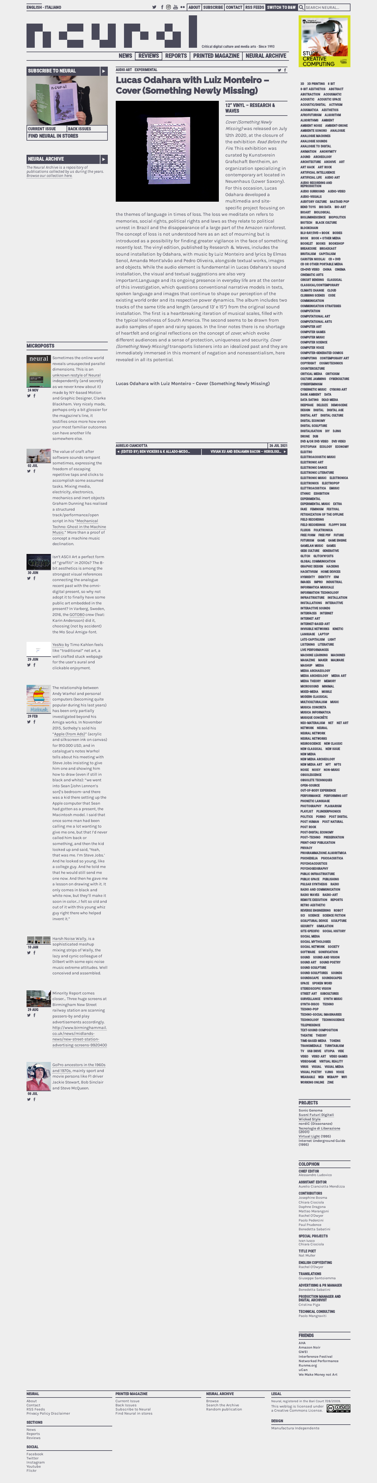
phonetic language (315, 801)
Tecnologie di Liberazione (319, 1128)
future (339, 535)
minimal (328, 686)
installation (337, 598)
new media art (311, 765)
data (327, 395)
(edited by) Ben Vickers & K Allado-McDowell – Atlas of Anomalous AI (157, 452)
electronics (309, 483)
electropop (330, 483)
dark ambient (310, 395)
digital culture (331, 415)
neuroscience (310, 744)
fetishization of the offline (321, 515)
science (313, 916)
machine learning (314, 655)
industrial (334, 582)
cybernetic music (313, 390)
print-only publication (317, 843)
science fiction (334, 916)
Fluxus (305, 530)
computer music (312, 337)
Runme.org (308, 1365)
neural (322, 728)
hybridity (307, 577)
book (304, 238)
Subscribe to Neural (52, 71)
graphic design (311, 566)
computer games (312, 332)
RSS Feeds (254, 7)
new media (308, 754)
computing (308, 358)
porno (321, 817)
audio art (124, 70)
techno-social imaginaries (321, 1015)
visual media (334, 1067)
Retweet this (29, 396)
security (306, 926)
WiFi (344, 1077)
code (331, 295)
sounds (336, 973)
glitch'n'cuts (323, 556)
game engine (337, 540)
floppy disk (337, 525)
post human (309, 822)
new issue (332, 749)
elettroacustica (313, 488)
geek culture (309, 551)
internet (326, 613)
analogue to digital (315, 146)
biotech (306, 223)
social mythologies (315, 942)
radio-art (330, 895)
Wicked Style (309, 1119)
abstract (336, 89)
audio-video (336, 191)
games (331, 546)
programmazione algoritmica (323, 853)
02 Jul (33, 466)
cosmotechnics (331, 363)
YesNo (58, 644)
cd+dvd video (310, 270)
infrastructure (312, 598)
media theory (310, 681)
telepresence (310, 1025)
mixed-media (309, 692)
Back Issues (79, 128)
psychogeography (314, 869)
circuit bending (312, 280)
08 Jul (33, 1094)
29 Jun (33, 659)
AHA (302, 1343)
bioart (305, 212)
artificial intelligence (317, 173)
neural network (312, 733)
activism (335, 105)
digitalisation (311, 431)
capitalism (327, 254)
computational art (315, 316)
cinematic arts (311, 275)
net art (342, 723)
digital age (335, 410)
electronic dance (313, 468)
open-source (310, 785)
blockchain (309, 228)
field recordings (312, 525)
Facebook (35, 1454)
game (321, 540)
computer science (313, 342)
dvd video (339, 441)
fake (303, 509)
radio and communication (320, 890)
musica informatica (315, 712)
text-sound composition (319, 1030)
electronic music (313, 478)
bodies (337, 233)
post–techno (310, 837)
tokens (335, 1041)
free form (307, 535)
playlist (306, 811)
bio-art (340, 207)
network (307, 728)
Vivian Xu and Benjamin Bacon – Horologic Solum (248, 452)
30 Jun (33, 573)
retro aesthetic (312, 905)
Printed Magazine (216, 55)
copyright (308, 363)
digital (318, 410)
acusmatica (309, 110)
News (125, 55)
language (307, 634)
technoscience (333, 1020)
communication (312, 301)
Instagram (36, 1462)
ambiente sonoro (313, 131)
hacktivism (309, 572)
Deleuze (322, 405)
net (330, 723)
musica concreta (313, 707)
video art (319, 1056)
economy (342, 447)
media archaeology (315, 671)
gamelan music (311, 546)
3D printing (316, 84)
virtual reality (331, 1061)
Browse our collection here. (49, 175)
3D (302, 84)
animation (308, 152)
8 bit (331, 84)
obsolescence (310, 775)
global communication (317, 561)
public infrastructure (317, 874)
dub (315, 436)
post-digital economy (316, 832)
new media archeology (317, 759)
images (305, 582)
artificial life (311, 178)
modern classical (314, 697)
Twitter (33, 1458)
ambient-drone (336, 126)
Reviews (148, 55)
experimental (146, 70)
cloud (331, 290)
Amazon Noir (309, 1347)
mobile (327, 692)
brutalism (308, 254)
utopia (329, 1051)
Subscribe (213, 7)
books (320, 244)
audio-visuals (311, 197)
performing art (336, 796)
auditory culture (313, 202)
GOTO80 (77, 614)
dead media (330, 400)
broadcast (328, 249)
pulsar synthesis (313, 884)
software (307, 952)
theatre (306, 1036)
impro (318, 582)
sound (305, 957)
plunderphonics (328, 811)
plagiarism (333, 806)
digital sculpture (313, 426)
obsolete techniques (316, 780)
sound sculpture (313, 968)
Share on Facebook (34, 396)
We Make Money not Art (318, 1374)
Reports (176, 55)
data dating (309, 400)
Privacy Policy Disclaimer (48, 1413)
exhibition (321, 494)
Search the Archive (222, 1405)
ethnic (305, 494)
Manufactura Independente (295, 1428)
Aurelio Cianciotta (131, 446)
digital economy (312, 421)
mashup (306, 665)
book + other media (326, 238)
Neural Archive (266, 55)
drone (305, 436)
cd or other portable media (321, 264)
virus (304, 1067)
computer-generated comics (321, 353)
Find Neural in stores (134, 1413)
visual (316, 1067)
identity (324, 577)
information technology (319, 593)
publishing (331, 879)
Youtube (34, 1466)
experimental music (315, 504)
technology (309, 1020)
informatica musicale (317, 587)
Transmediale (310, 1046)
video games (338, 1056)
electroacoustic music (317, 457)
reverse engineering (315, 911)
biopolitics (337, 217)
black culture (326, 223)
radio (334, 884)
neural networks (313, 739)
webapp (332, 1077)
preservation (334, 837)
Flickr (32, 1470)
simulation (325, 926)
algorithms (309, 120)
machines (338, 655)
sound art (308, 962)
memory (330, 681)
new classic (333, 744)
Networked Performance (318, 1361)
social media (310, 936)
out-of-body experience (318, 791)
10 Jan (33, 947)
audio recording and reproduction (316, 184)
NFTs (337, 765)
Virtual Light (309, 1136)
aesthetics (330, 110)
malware (337, 660)
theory (321, 1036)
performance (310, 796)
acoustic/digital (313, 105)
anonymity (328, 152)
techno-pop (309, 1009)
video (304, 1056)
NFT (328, 765)
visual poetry (311, 1072)
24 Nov (33, 390)
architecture (310, 162)
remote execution (313, 900)
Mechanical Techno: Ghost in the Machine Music (79, 526)
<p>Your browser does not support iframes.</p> (67, 257)
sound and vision (326, 957)
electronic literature (317, 473)
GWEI (303, 1352)
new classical (311, 749)
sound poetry (330, 962)
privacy (306, 848)
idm (336, 577)
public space (309, 879)
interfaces (308, 613)
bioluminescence (312, 217)
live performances (314, 650)
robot (338, 911)
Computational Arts (316, 322)
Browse (212, 1401)
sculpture (338, 921)
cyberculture (339, 379)
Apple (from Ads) (69, 733)
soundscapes (332, 978)
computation (310, 311)
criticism (332, 374)
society (333, 947)
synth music (332, 999)
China (327, 270)
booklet (306, 244)
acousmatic (332, 94)
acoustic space (329, 99)
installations (311, 603)
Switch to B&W (281, 7)
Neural (33, 1394)
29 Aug (33, 1010)
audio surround (312, 191)
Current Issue (42, 128)
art (342, 162)
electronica (339, 478)
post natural (332, 822)
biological (322, 212)
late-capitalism (312, 640)
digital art (308, 415)
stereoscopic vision (315, 989)
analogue (337, 131)
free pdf (324, 535)
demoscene (339, 405)
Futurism (307, 540)
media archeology (314, 676)
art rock (325, 167)
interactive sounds (315, 608)
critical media (311, 374)
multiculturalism (313, 702)
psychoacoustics (313, 864)
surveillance (310, 999)
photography (310, 806)
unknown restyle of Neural (76, 375)
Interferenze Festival (316, 1356)
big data (325, 207)
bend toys (308, 207)
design (305, 410)
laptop (323, 634)
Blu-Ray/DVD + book (314, 233)
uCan (303, 1370)
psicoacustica (332, 858)
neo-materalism (312, 723)
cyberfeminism (311, 384)
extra (337, 504)
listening (307, 645)
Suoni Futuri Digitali (316, 1115)
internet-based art (315, 624)
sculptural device (314, 921)
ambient (328, 120)
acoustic (307, 99)
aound (305, 157)
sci (302, 916)
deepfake (306, 405)
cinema (340, 270)
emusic (334, 488)
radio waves (309, 895)
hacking (332, 566)
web (321, 1077)
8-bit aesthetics (312, 89)
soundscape (309, 978)
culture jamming (313, 379)
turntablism (334, 1046)
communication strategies (320, 306)
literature (326, 645)
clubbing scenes (312, 295)
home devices (330, 572)
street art (308, 994)
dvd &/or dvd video (314, 441)
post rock (308, 827)
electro (306, 452)
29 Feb (33, 716)
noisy (316, 770)
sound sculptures (314, 973)
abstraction (310, 94)
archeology (322, 157)
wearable (307, 1077)
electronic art (311, 462)
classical (334, 280)
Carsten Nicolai (312, 259)
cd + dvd (334, 259)
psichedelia (309, 858)
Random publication (224, 1409)
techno (328, 1004)
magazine (307, 660)
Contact (234, 7)
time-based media (313, 1041)
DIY (327, 431)
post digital (338, 817)
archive (330, 162)
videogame (308, 1061)
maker (323, 660)
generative (331, 551)
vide (341, 1051)
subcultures (329, 994)
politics (306, 817)
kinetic (338, 629)
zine (330, 1082)
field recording (312, 520)
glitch (305, 556)
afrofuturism (310, 115)
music (334, 702)
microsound (309, 686)
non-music (332, 770)
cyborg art (338, 390)
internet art (310, 619)
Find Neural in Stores (53, 136)
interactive (334, 603)
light (332, 640)
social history (334, 931)
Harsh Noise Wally (69, 938)
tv (302, 1051)
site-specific (309, 931)
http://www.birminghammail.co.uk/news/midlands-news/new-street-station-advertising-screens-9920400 (79, 1036)
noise (304, 770)
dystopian (308, 447)
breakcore (308, 249)
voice (340, 1072)
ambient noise (311, 126)
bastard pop (339, 202)
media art (338, 676)
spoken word (322, 983)
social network (312, 947)
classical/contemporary (319, 285)
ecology (326, 447)
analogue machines (315, 136)
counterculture (312, 369)
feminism (316, 509)
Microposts (40, 346)
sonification (328, 952)
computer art (311, 327)
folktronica (323, 530)
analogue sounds (313, 141)
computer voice (312, 348)
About (194, 7)
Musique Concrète (314, 718)
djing (337, 431)
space (304, 983)
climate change (312, 290)
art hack (307, 167)
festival (333, 509)
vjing (329, 1072)
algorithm (333, 115)
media (319, 665)
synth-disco (309, 1004)
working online (312, 1082)
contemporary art (334, 358)
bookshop (336, 244)
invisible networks (314, 629)
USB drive (314, 1051)
